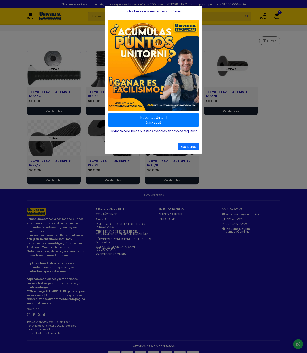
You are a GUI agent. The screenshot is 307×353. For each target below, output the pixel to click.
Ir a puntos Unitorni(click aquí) (153, 120)
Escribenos (189, 147)
